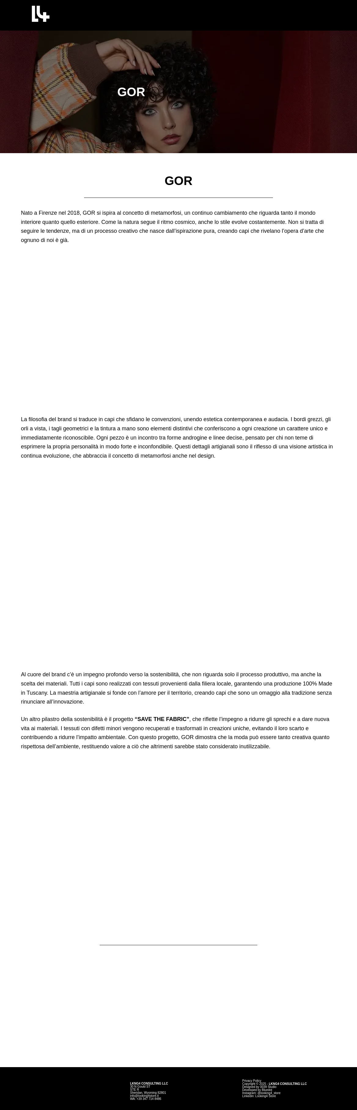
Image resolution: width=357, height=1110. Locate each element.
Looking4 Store (265, 1096)
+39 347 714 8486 (149, 1099)
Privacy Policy (251, 1080)
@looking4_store (269, 1093)
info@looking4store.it (144, 1095)
